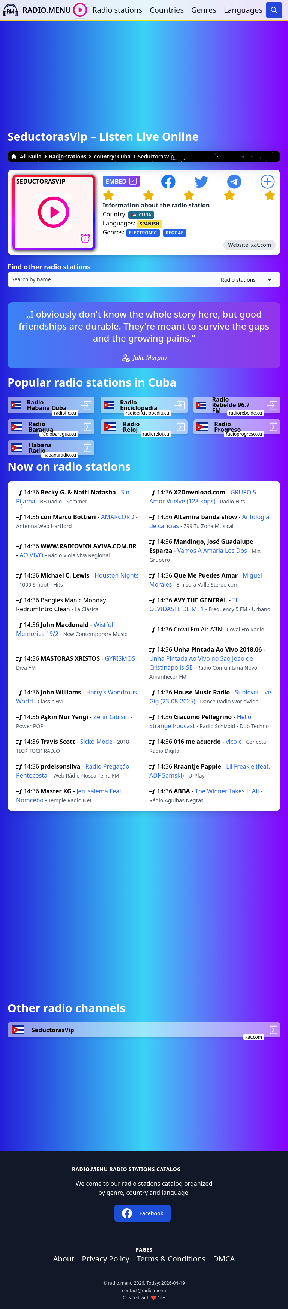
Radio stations (117, 10)
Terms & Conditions (171, 1259)
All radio (26, 156)
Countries (167, 10)
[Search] (274, 10)
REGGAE (174, 233)
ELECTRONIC (143, 233)
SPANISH (149, 224)
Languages (243, 10)
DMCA (224, 1259)
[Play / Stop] (80, 9)
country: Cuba (112, 156)
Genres (203, 10)
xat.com (261, 244)
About (64, 1259)
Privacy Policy (105, 1259)
